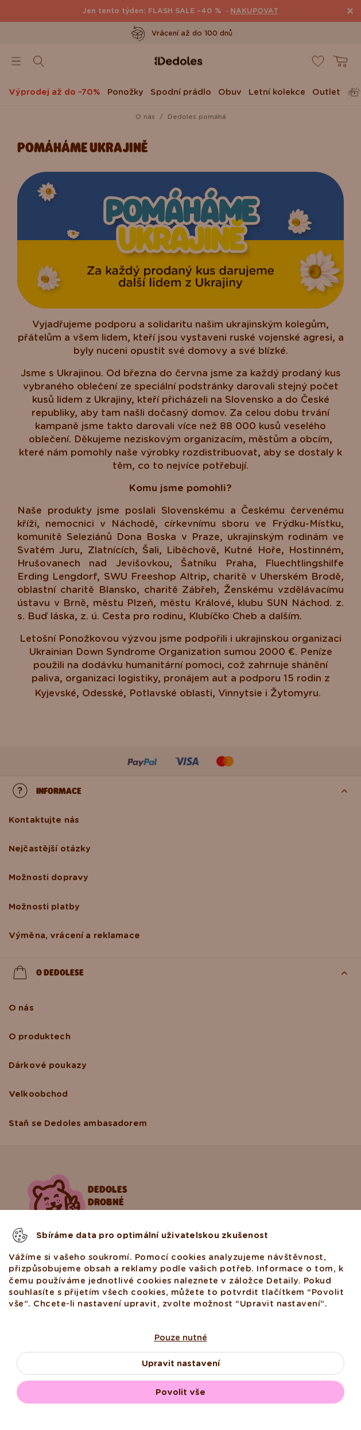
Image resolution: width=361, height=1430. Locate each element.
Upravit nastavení (181, 1363)
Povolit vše (180, 1392)
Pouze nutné (180, 1337)
